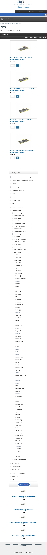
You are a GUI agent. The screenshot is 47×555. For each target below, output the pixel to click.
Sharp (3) (18, 407)
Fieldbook (18, 302)
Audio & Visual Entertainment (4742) (21, 177)
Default (40, 37)
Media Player (15, 463)
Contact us (15, 544)
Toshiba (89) (19, 420)
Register (27, 7)
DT (16, 297)
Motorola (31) (19, 359)
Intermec (18, 333)
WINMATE (18, 446)
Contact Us (41, 11)
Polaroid (18, 393)
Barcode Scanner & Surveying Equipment (22, 180)
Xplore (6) (18, 451)
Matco (17, 349)
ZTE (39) (18, 456)
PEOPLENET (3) (20, 388)
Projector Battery (18, 247)
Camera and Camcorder (18, 190)
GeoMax (18, 312)
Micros (17, 354)
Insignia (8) (18, 331)
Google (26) (18, 317)
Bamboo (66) (19, 273)
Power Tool (15, 476)
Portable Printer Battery (20, 239)
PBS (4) (17, 386)
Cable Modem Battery (19, 215)
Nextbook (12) (19, 367)
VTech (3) (18, 441)
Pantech (18, 380)
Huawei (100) (19, 325)
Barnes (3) (18, 276)
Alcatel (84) (18, 262)
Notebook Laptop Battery (20, 234)
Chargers (14, 197)
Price (35, 37)
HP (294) (18, 320)
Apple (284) (18, 268)
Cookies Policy (23, 545)
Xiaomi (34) (18, 448)
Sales (44, 37)
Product (31, 37)
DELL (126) (18, 291)
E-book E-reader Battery (20, 226)
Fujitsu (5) (18, 310)
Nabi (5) (17, 365)
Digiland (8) (18, 294)
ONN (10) (18, 370)
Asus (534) (18, 270)
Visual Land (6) (19, 435)
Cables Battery (17, 218)
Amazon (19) (19, 265)
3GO (17, 255)
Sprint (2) (18, 417)
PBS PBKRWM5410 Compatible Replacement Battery (22, 151)
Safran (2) (18, 401)
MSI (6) (17, 362)
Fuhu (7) (18, 307)
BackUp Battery (18, 213)
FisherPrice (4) (19, 304)
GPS (13, 203)
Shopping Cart (31, 11)
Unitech (17, 427)
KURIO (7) (18, 336)
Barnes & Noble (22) (21, 278)
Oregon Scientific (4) (21, 375)
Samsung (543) (19, 404)
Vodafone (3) (19, 438)
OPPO (17, 372)
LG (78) (17, 346)
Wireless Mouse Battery (20, 459)
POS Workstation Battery (20, 242)
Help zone (8, 544)
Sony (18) (18, 414)
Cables (14, 183)
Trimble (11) (19, 422)
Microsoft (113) (19, 357)
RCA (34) (18, 399)
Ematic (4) (18, 299)
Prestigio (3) (19, 396)
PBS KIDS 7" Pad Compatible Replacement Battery (21, 58)
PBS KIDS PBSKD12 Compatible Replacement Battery (22, 89)
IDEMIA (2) (18, 328)
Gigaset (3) (18, 315)
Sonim (17, 412)
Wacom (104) (19, 443)
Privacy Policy (38, 544)
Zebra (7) (18, 454)
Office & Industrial (16, 466)
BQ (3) (17, 286)
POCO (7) (18, 391)
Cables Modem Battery (19, 221)
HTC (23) (18, 323)
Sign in (20, 7)
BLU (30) (18, 283)
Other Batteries (16, 469)
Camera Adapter (16, 187)
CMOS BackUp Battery (19, 223)
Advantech (18, 260)
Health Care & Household (18, 207)
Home (1, 23)
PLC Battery (17, 236)
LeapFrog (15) (19, 341)
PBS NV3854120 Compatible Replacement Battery (20, 120)
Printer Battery (17, 244)
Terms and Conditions (26, 544)
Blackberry (18, 281)
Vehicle (14, 479)
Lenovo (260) (19, 344)
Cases (13, 193)
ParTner (18, 383)
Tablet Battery (15, 23)
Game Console (16, 200)
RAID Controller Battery (20, 249)
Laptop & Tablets (7, 23)
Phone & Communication (18, 473)
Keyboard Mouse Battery (20, 231)
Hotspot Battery (18, 228)
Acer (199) (18, 257)
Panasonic (18, 378)
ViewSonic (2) (19, 433)
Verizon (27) (19, 430)
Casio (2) (18, 289)
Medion (17, 352)
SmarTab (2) (19, 409)
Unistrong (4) (19, 425)
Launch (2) (18, 338)
